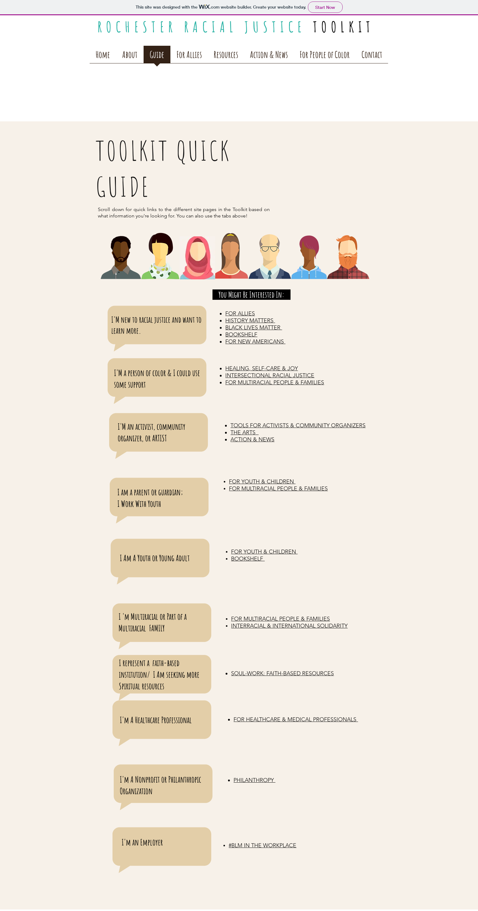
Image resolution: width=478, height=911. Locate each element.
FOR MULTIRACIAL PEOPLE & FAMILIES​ (280, 618)
